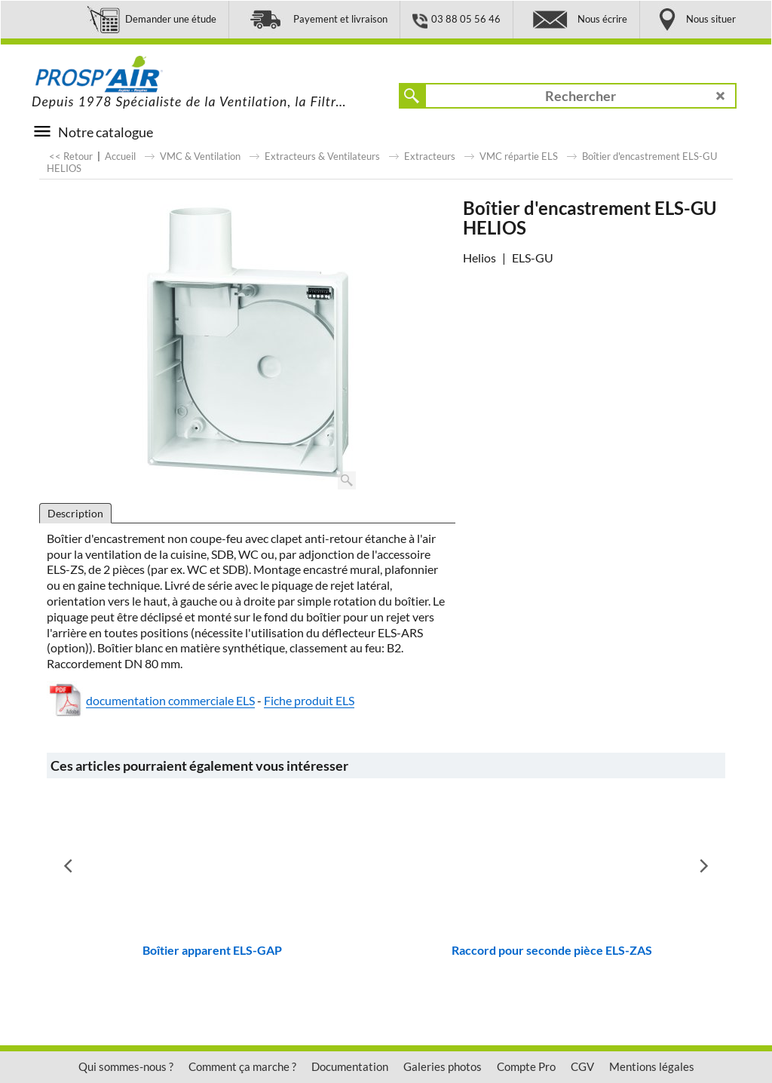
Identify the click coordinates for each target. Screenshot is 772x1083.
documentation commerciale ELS (170, 700)
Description (75, 513)
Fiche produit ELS (309, 700)
